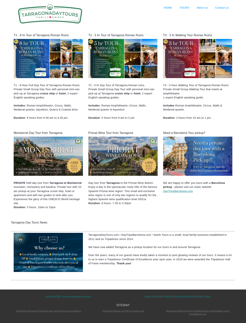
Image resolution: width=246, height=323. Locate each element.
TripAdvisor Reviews (26, 311)
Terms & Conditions (185, 296)
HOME (168, 7)
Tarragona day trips (48, 311)
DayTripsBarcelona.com (178, 191)
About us (202, 7)
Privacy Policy (204, 296)
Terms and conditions (70, 311)
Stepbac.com (222, 311)
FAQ (158, 296)
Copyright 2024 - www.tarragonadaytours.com (68, 296)
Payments (107, 311)
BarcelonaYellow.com (177, 311)
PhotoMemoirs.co (197, 314)
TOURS (184, 7)
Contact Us (168, 296)
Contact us (222, 7)
